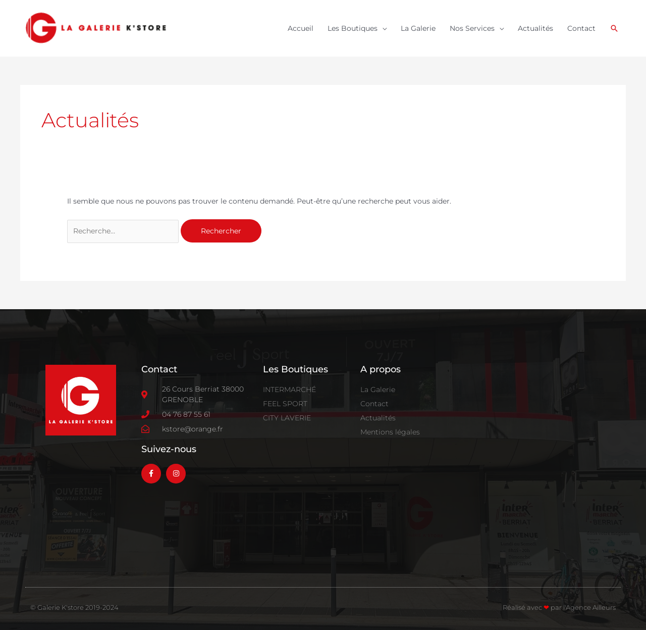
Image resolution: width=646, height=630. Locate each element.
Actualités (535, 28)
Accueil (300, 28)
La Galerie (418, 28)
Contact (581, 28)
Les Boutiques (353, 28)
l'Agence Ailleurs (589, 607)
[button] (614, 28)
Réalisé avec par (533, 607)
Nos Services (472, 28)
